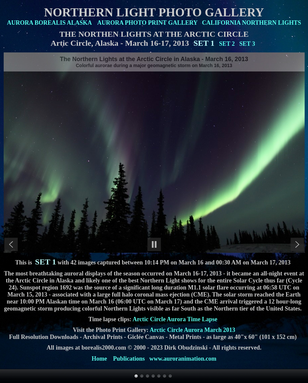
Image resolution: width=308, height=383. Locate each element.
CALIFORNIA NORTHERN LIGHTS (251, 22)
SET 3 (247, 43)
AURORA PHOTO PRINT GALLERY (147, 22)
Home (99, 358)
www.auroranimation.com (182, 358)
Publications (129, 358)
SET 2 (227, 43)
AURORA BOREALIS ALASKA (49, 22)
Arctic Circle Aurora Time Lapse (174, 319)
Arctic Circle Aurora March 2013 (192, 330)
